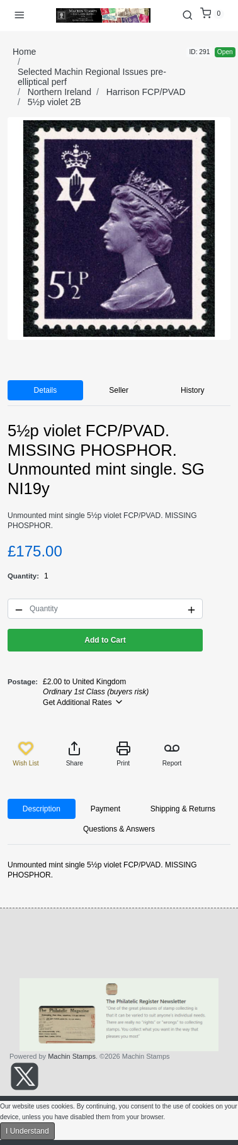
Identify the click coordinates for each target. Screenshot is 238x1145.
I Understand (27, 1131)
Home (24, 52)
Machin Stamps (72, 1056)
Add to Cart (104, 640)
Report (172, 754)
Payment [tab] (105, 808)
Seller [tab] (118, 390)
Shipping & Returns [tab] (182, 808)
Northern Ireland (59, 92)
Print (123, 754)
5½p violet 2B (54, 102)
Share (74, 754)
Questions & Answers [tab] (119, 829)
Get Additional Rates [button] (83, 702)
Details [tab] (45, 390)
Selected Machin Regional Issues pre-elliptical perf (92, 77)
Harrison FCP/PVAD (146, 92)
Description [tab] (41, 808)
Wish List (25, 754)
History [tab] (192, 390)
